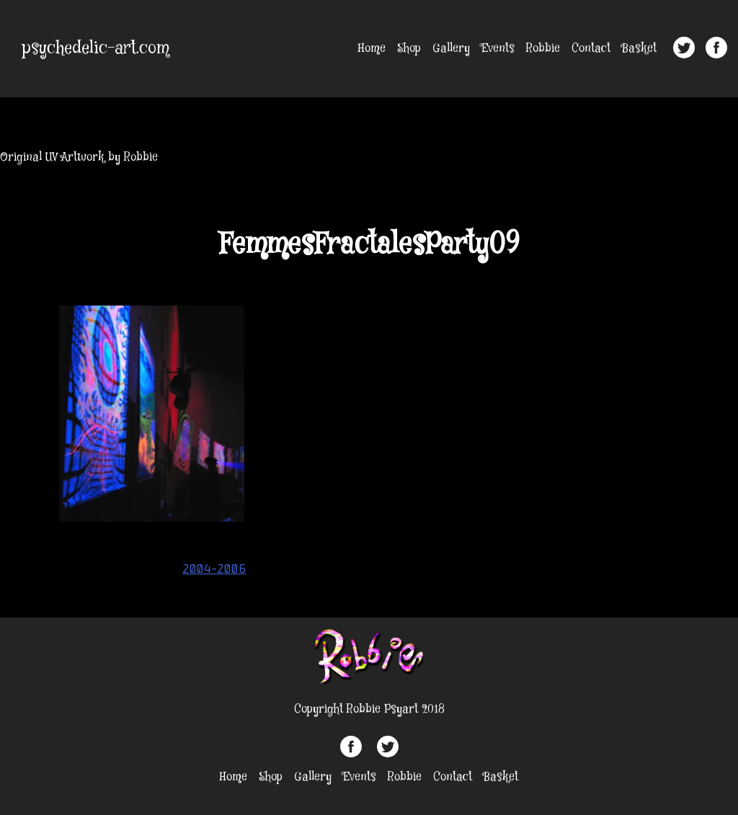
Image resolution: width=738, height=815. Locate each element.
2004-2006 (214, 568)
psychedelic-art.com (96, 49)
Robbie (543, 48)
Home (372, 48)
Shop (409, 48)
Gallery (451, 48)
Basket (639, 48)
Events (498, 48)
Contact (591, 48)
